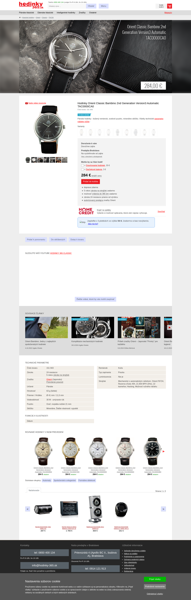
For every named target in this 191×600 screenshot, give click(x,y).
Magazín (168, 13)
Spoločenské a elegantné (65, 480)
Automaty (47, 480)
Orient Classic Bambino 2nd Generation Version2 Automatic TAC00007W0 (71, 470)
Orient (38, 17)
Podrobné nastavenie (155, 586)
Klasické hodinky (28, 17)
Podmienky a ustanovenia (134, 557)
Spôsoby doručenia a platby (135, 551)
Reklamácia (128, 571)
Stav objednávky (130, 562)
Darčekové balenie (94, 169)
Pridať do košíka (90, 181)
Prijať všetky (155, 579)
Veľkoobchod (129, 565)
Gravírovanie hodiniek (95, 165)
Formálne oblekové (87, 480)
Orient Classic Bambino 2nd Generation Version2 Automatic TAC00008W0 (125, 470)
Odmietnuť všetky (155, 594)
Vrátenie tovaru (130, 568)
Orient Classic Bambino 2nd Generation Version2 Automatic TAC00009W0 (98, 470)
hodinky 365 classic (61, 253)
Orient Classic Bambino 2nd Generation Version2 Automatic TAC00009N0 (43, 470)
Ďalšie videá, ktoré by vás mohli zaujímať (95, 299)
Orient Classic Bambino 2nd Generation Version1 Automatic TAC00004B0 (153, 470)
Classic (44, 17)
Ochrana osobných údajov (134, 559)
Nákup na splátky (130, 554)
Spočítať (161, 211)
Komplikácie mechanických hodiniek (87, 341)
